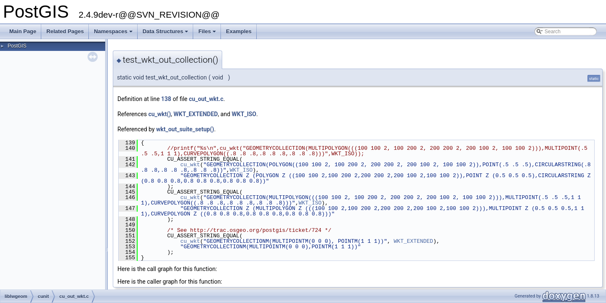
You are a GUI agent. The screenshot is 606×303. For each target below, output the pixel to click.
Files (207, 33)
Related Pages (65, 31)
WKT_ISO (244, 114)
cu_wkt (190, 164)
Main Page (22, 31)
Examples (239, 31)
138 (166, 99)
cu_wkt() (159, 114)
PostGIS (17, 46)
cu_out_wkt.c (206, 99)
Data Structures (166, 33)
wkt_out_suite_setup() (185, 129)
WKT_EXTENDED (195, 114)
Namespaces (114, 33)
